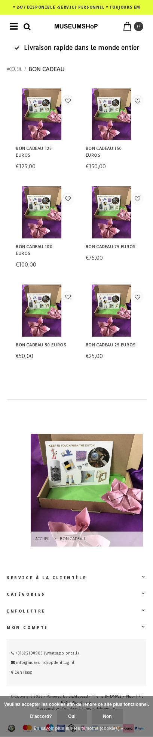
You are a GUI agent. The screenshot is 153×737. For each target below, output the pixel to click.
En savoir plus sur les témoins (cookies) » (78, 728)
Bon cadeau (46, 69)
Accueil (14, 69)
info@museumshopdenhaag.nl (42, 662)
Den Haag (21, 672)
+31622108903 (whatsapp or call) (45, 653)
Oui (72, 716)
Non (107, 716)
